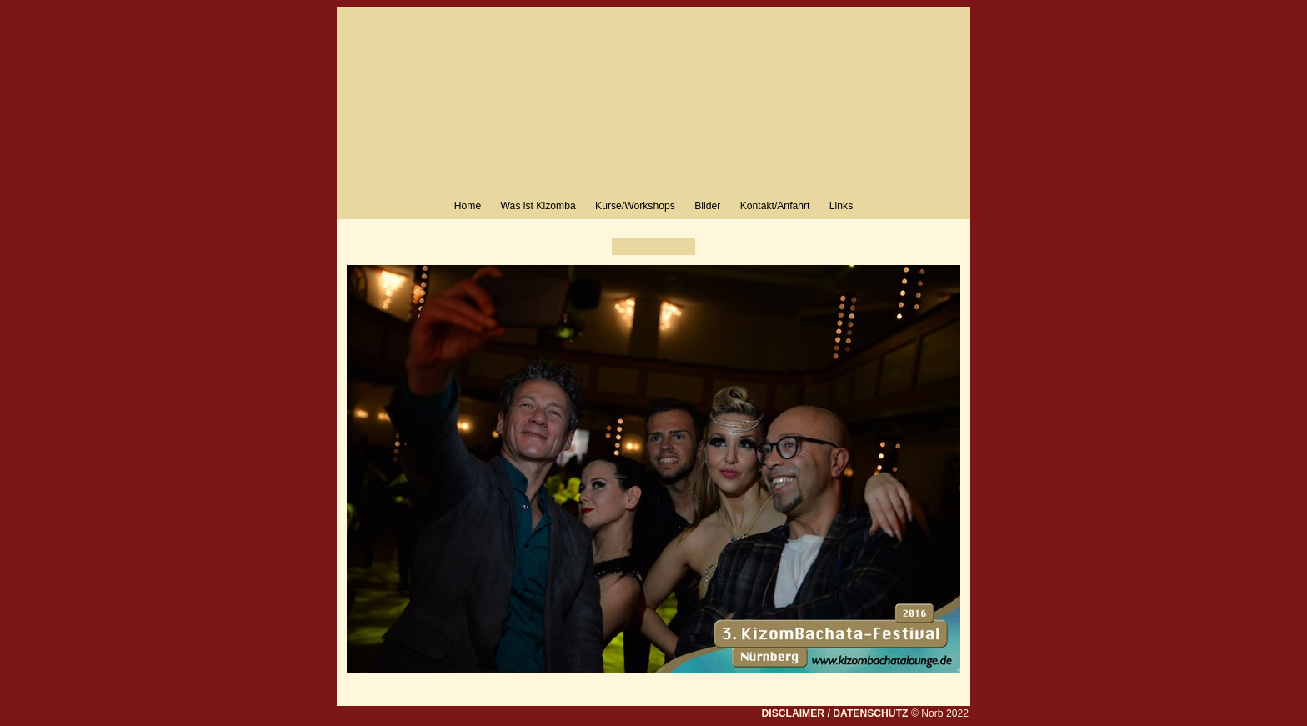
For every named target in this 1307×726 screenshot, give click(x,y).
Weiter (682, 246)
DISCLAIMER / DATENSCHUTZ (834, 713)
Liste (653, 246)
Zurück (624, 246)
